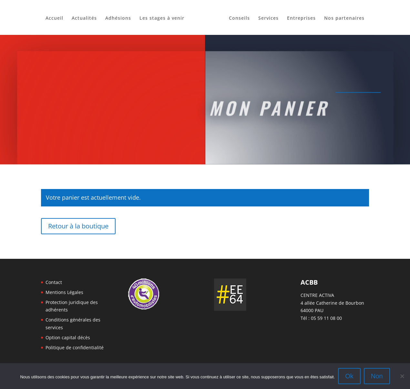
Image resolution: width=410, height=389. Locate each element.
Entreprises (301, 18)
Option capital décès (68, 337)
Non (377, 376)
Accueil (54, 18)
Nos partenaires (344, 18)
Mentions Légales (64, 292)
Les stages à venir (161, 18)
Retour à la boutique (78, 226)
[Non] (402, 376)
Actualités (84, 18)
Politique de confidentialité (75, 347)
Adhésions (118, 18)
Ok (349, 376)
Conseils (239, 18)
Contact (54, 282)
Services (268, 18)
